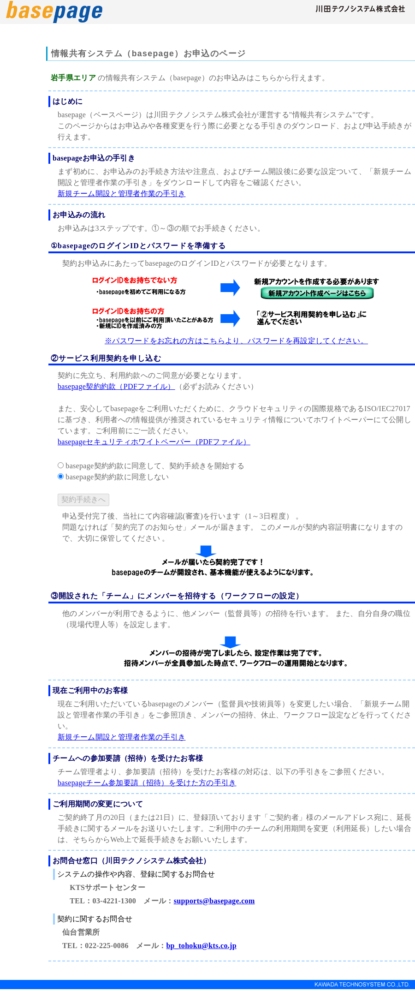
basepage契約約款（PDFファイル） (116, 386)
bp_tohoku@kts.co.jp (201, 945)
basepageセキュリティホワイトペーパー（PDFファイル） (154, 442)
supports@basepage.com (214, 901)
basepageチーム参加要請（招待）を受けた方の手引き (147, 783)
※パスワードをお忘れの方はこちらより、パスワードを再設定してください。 (236, 341)
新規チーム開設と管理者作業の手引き (121, 193)
